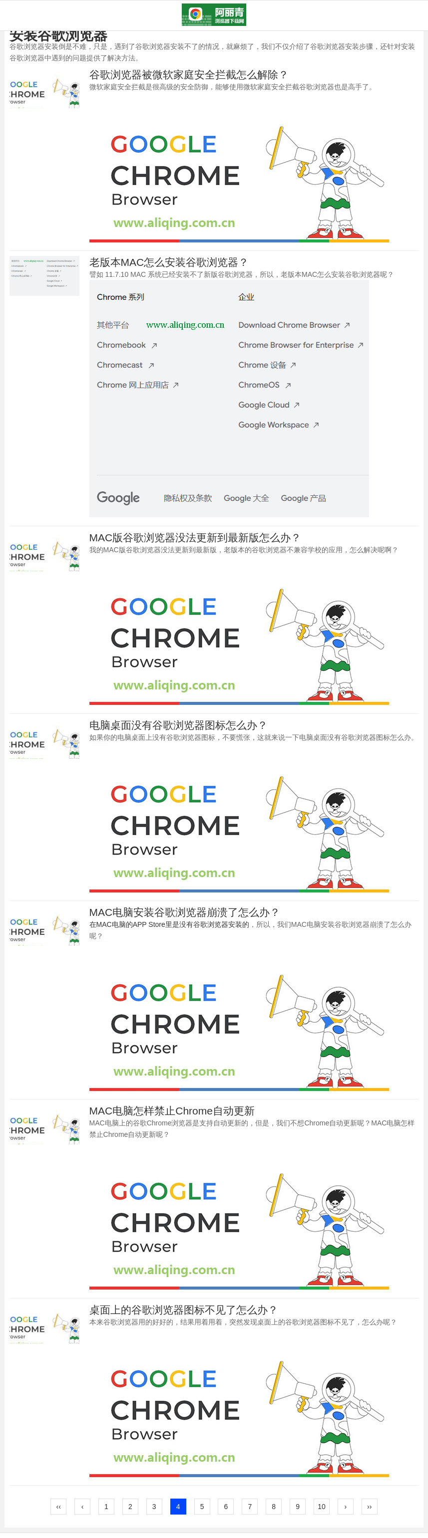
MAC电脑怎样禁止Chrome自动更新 (172, 1110)
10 (322, 1507)
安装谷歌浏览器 (58, 35)
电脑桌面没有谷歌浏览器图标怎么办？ (178, 725)
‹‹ (58, 1507)
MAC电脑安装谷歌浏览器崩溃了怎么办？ (185, 912)
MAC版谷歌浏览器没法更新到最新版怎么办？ (195, 537)
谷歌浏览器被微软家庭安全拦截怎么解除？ (189, 74)
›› (369, 1507)
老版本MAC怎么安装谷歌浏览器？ (169, 262)
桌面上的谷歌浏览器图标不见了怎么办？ (183, 1310)
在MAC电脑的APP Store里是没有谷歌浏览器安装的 (169, 924)
